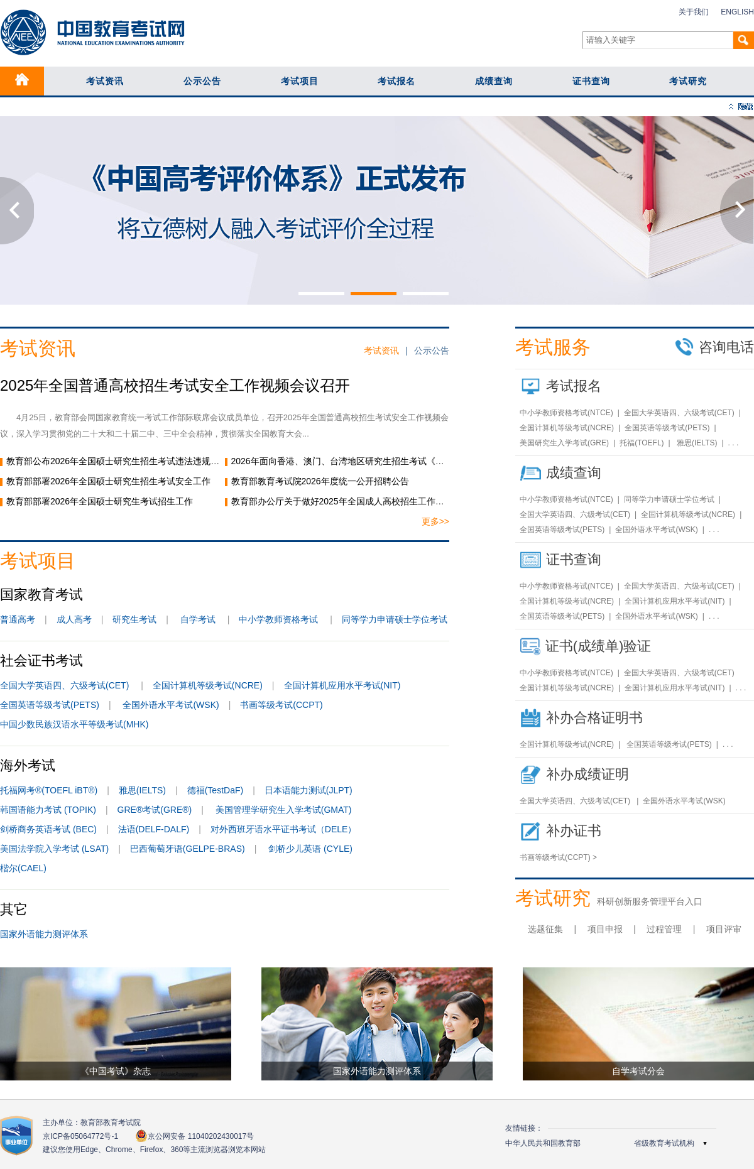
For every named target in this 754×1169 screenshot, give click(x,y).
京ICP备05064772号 (80, 1136)
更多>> (435, 521)
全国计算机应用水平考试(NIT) (342, 685)
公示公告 (202, 81)
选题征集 (545, 929)
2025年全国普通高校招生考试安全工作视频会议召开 (175, 385)
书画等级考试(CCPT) (281, 705)
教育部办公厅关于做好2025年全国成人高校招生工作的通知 (346, 501)
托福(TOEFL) (642, 442)
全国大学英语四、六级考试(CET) (65, 685)
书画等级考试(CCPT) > (558, 857)
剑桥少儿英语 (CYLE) (310, 849)
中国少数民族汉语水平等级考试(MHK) (74, 724)
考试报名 (396, 81)
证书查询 (591, 81)
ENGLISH (737, 12)
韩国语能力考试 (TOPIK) (48, 810)
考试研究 (688, 81)
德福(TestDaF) (215, 790)
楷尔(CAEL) (23, 868)
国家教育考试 (41, 594)
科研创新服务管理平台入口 (649, 901)
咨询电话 (714, 347)
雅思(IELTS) (142, 790)
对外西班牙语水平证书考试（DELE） (283, 829)
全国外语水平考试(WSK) (171, 705)
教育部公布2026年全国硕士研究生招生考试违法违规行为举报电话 (134, 461)
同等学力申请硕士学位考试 (394, 619)
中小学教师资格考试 (278, 619)
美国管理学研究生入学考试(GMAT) (284, 810)
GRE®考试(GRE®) (154, 810)
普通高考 (17, 619)
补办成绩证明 (587, 774)
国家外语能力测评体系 (44, 934)
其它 (14, 909)
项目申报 (605, 929)
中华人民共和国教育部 (543, 1143)
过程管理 (664, 929)
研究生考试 (134, 619)
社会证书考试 (41, 660)
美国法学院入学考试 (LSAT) (54, 849)
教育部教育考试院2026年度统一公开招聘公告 (320, 481)
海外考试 (27, 765)
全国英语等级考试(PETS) (49, 705)
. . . (733, 442)
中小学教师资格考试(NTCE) (566, 412)
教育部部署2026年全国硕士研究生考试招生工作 (108, 501)
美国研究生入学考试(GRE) (564, 442)
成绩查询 (494, 81)
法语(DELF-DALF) (154, 829)
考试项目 (300, 81)
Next (737, 210)
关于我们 (694, 12)
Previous (17, 210)
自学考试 (198, 619)
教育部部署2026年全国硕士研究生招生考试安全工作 (108, 481)
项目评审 (723, 929)
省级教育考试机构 (664, 1143)
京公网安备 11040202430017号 (194, 1136)
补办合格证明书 (594, 718)
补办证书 (573, 831)
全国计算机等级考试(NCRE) (208, 685)
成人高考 (74, 619)
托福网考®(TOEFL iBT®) (48, 790)
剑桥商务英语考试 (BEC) (48, 829)
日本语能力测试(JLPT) (308, 790)
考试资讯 (105, 81)
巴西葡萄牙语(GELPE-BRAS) (187, 849)
